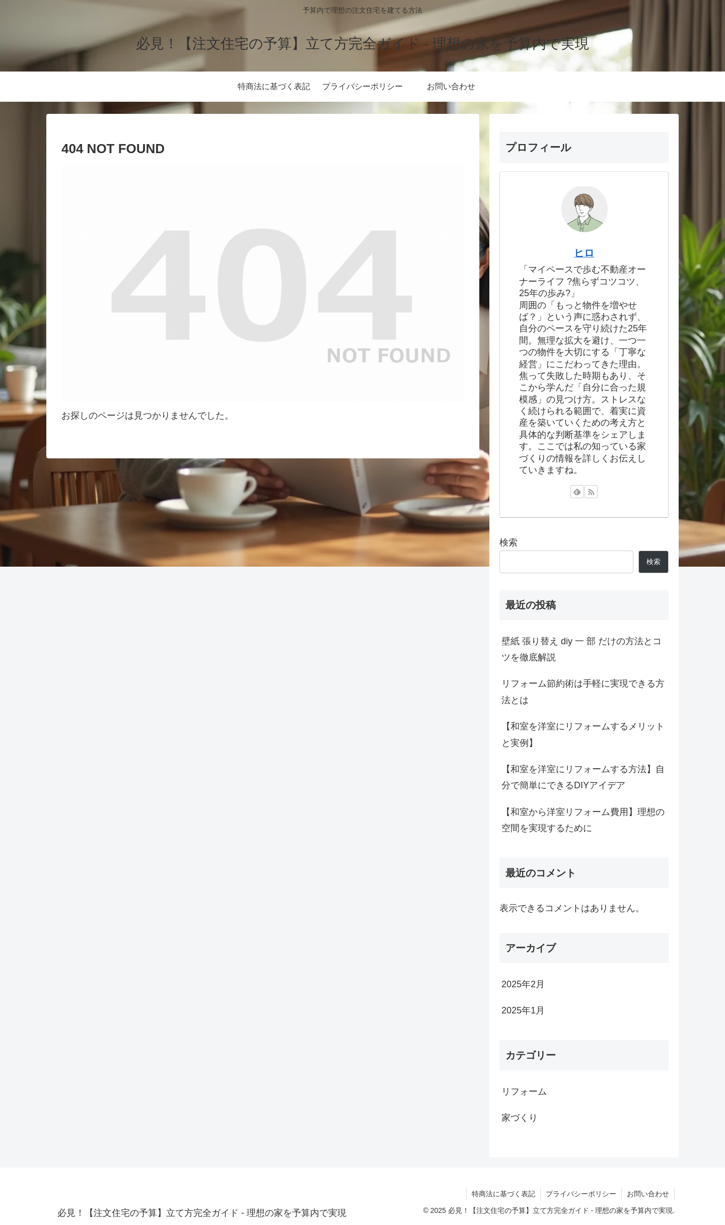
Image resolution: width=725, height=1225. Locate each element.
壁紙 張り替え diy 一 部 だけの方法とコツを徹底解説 (581, 649)
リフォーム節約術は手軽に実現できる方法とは (583, 691)
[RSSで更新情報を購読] (591, 491)
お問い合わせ (648, 1194)
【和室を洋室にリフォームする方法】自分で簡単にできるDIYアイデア (583, 777)
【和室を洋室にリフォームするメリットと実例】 (583, 734)
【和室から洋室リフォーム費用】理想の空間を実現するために (583, 820)
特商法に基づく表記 (503, 1194)
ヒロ (584, 252)
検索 (508, 542)
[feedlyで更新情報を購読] (577, 491)
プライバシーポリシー (581, 1194)
